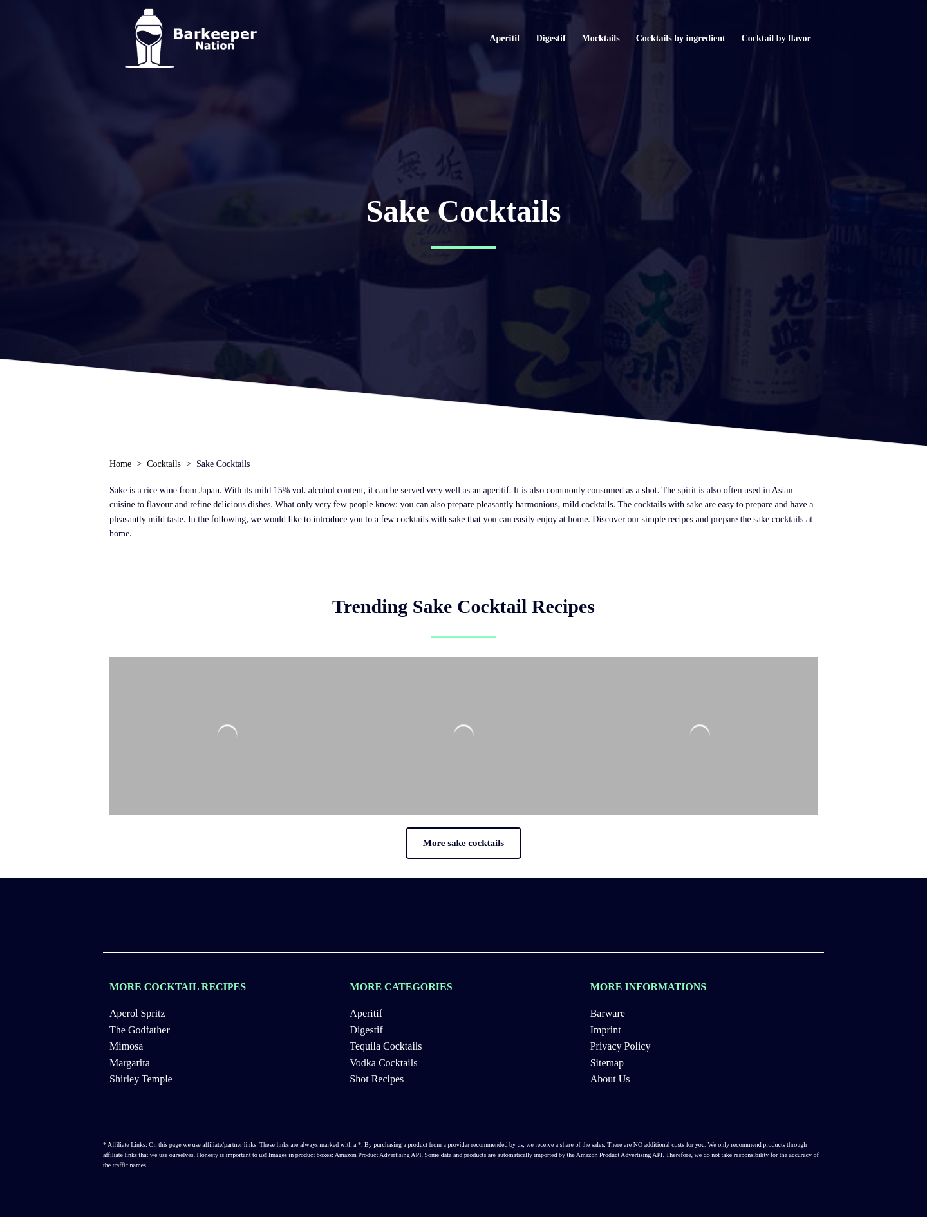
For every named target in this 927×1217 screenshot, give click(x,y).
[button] (463, 843)
